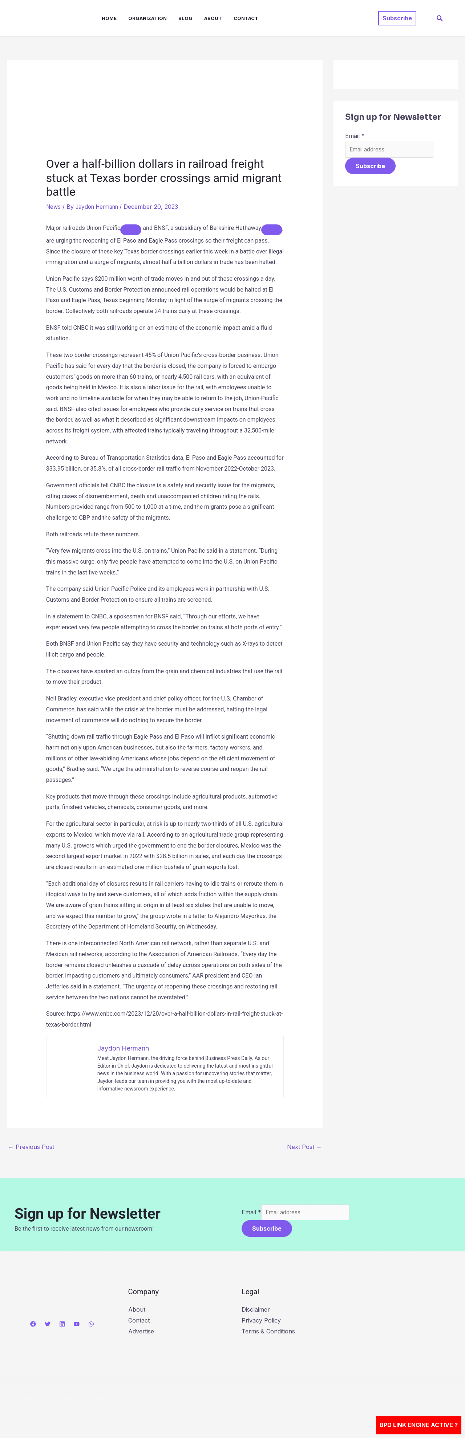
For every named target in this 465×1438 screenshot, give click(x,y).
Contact (246, 18)
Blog (185, 18)
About (213, 18)
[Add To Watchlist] (130, 229)
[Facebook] (33, 1325)
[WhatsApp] (91, 1325)
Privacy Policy (261, 1321)
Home (109, 18)
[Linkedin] (62, 1325)
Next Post (304, 1146)
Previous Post (31, 1146)
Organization (147, 18)
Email (355, 135)
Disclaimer (256, 1310)
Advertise (141, 1332)
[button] (397, 18)
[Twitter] (47, 1325)
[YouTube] (77, 1325)
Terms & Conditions (268, 1332)
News (54, 206)
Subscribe (370, 166)
